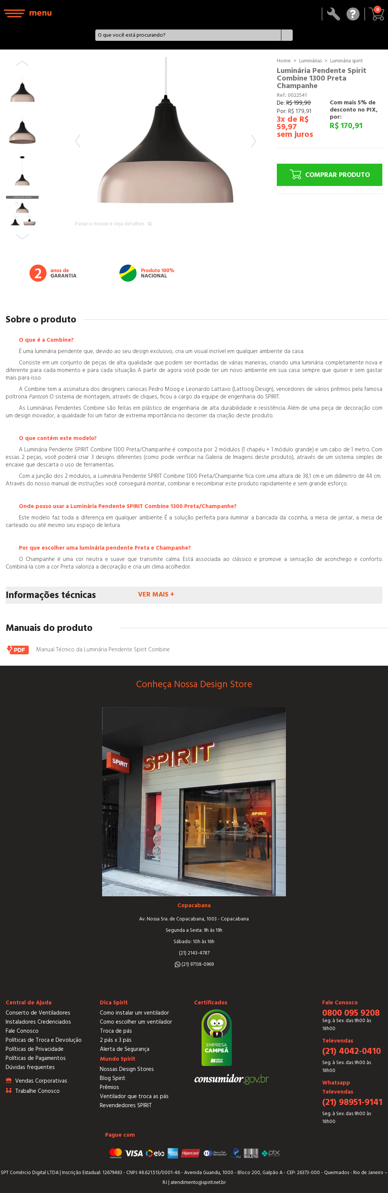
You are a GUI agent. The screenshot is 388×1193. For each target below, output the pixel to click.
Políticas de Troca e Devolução (44, 1040)
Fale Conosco (22, 1031)
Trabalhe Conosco (37, 1091)
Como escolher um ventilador (136, 1022)
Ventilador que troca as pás (134, 1096)
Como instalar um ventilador (134, 1013)
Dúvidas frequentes (30, 1067)
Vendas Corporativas (41, 1081)
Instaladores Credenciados (38, 1022)
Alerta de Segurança (124, 1049)
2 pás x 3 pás (116, 1040)
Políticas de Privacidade (35, 1049)
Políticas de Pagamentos (36, 1058)
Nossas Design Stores (127, 1069)
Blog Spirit (113, 1078)
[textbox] (188, 35)
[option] (165, 147)
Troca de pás (116, 1031)
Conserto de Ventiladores (38, 1013)
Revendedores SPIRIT (126, 1105)
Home (284, 61)
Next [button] (253, 141)
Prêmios (109, 1087)
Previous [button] (77, 141)
